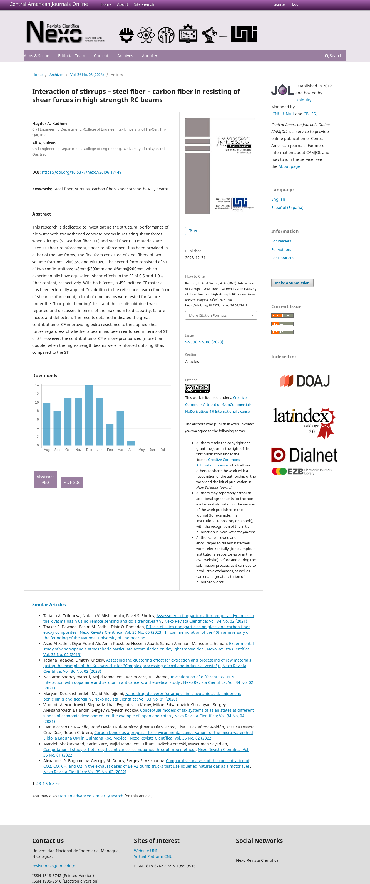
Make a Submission (292, 282)
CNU (276, 113)
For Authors (281, 249)
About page (289, 166)
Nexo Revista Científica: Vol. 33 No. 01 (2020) (135, 699)
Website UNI (145, 850)
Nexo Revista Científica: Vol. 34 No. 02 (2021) (205, 621)
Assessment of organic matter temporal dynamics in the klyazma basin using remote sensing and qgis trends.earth (148, 618)
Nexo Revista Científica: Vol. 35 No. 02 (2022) (171, 738)
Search (333, 55)
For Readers (281, 241)
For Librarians (282, 257)
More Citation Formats (208, 315)
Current (101, 55)
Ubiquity (303, 99)
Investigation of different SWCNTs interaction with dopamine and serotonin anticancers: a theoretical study (138, 679)
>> (58, 783)
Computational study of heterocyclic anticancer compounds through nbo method (119, 749)
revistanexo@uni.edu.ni (54, 865)
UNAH (288, 113)
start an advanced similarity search (90, 796)
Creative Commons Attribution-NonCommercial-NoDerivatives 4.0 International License (218, 404)
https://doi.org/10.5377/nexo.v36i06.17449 (81, 172)
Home (106, 4)
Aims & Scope (36, 55)
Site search (144, 4)
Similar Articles (49, 604)
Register (279, 4)
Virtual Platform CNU (153, 856)
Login (297, 4)
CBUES (310, 113)
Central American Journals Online (48, 4)
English (278, 199)
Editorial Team (71, 55)
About (122, 4)
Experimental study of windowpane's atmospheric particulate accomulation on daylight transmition (148, 646)
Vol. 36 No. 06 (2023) (87, 74)
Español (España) (287, 207)
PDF (196, 231)
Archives (125, 55)
